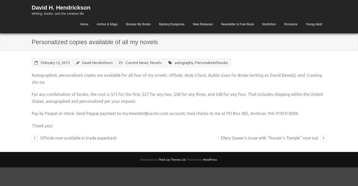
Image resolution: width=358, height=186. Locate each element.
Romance (291, 24)
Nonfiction (269, 24)
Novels (156, 63)
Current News (137, 63)
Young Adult (314, 24)
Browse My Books (138, 24)
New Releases (203, 24)
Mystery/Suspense (172, 24)
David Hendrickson (97, 63)
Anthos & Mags (107, 24)
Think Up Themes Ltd (172, 159)
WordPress (210, 159)
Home (84, 24)
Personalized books (211, 63)
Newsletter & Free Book (237, 24)
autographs (184, 63)
